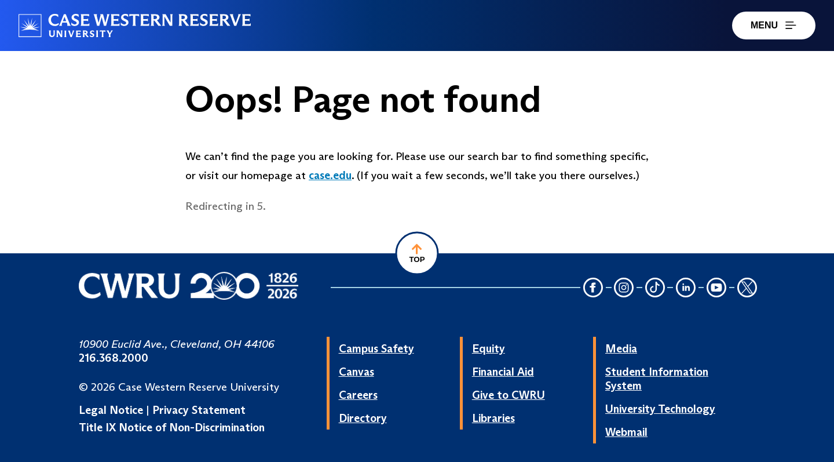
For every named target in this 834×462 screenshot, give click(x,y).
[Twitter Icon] (747, 288)
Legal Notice (111, 410)
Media (621, 348)
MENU (774, 25)
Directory (363, 418)
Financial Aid (503, 372)
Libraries (493, 418)
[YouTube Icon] (716, 288)
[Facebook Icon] (593, 288)
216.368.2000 (113, 358)
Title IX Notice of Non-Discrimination (172, 427)
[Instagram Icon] (624, 288)
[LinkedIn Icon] (685, 288)
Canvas (356, 372)
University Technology (660, 409)
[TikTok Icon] (655, 288)
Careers (358, 395)
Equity (488, 348)
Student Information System (656, 378)
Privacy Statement (199, 410)
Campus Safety (376, 348)
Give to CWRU (508, 395)
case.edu (330, 175)
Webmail (626, 432)
